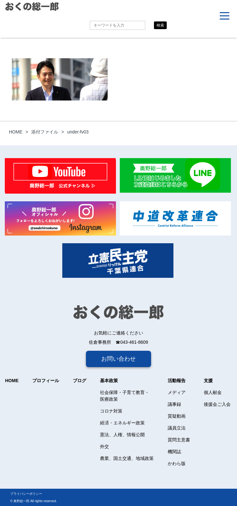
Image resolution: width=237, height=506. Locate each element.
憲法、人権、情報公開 (122, 434)
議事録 (174, 404)
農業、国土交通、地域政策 (127, 458)
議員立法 (177, 427)
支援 (208, 380)
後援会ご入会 (217, 404)
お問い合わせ (118, 359)
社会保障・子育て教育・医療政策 (124, 396)
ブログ (79, 380)
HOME (12, 380)
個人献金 (213, 392)
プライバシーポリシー (26, 493)
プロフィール (45, 380)
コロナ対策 (111, 411)
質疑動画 (177, 416)
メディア (177, 392)
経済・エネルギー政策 (122, 422)
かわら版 (177, 463)
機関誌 (174, 451)
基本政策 (109, 380)
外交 (104, 446)
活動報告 (177, 380)
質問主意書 (179, 439)
